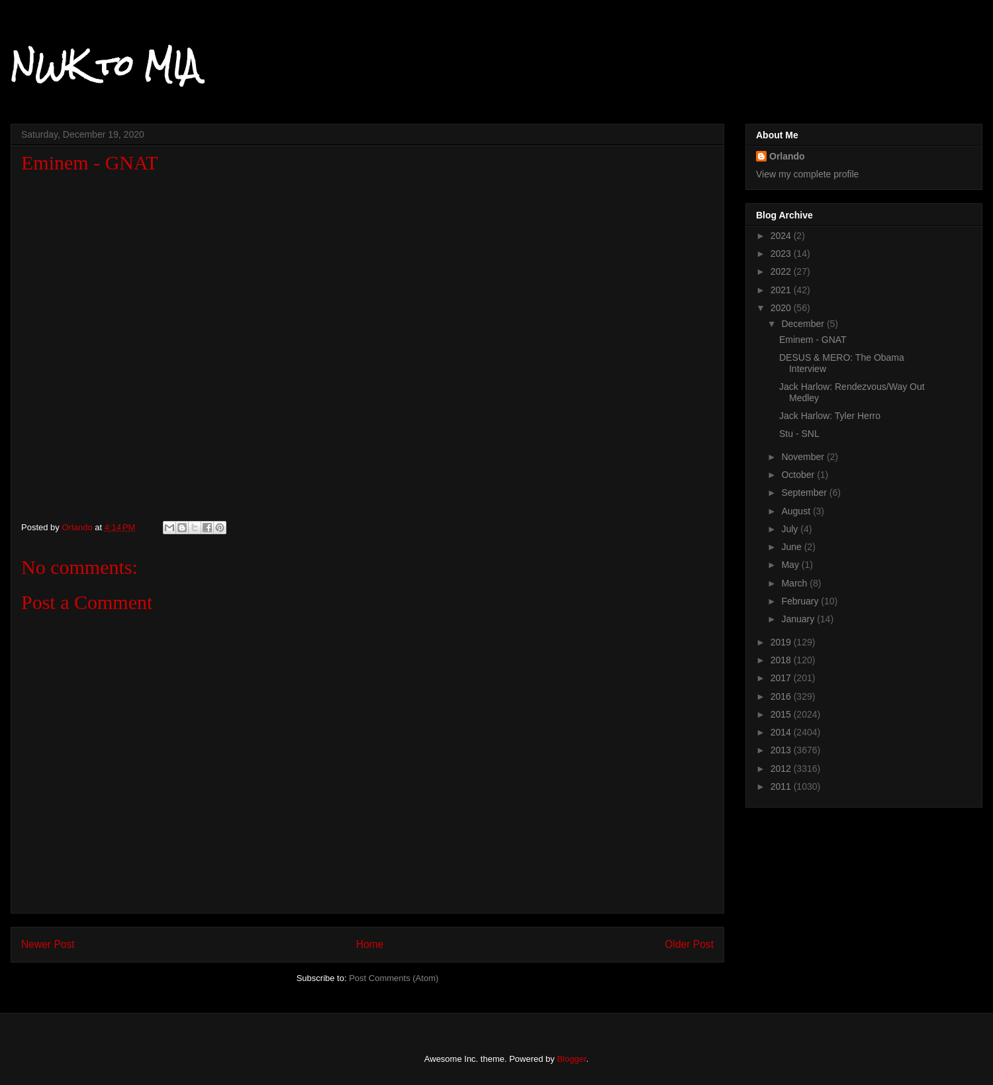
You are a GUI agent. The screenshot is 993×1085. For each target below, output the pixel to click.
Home (370, 944)
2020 (782, 308)
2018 (782, 660)
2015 (782, 714)
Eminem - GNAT (813, 339)
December (803, 323)
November (803, 456)
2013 (782, 750)
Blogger (571, 1059)
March (795, 583)
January (799, 619)
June (792, 547)
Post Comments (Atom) (393, 978)
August (796, 511)
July (790, 529)
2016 (782, 696)
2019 (782, 642)
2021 (782, 290)
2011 (782, 786)
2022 (782, 271)
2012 (782, 768)
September (805, 492)
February (801, 601)
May (791, 564)
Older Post (689, 944)
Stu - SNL (799, 433)
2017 (782, 678)
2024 (782, 235)
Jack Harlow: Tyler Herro (829, 415)
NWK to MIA (105, 65)
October (799, 474)
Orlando (787, 156)
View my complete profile (807, 174)
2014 (782, 732)
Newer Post (48, 944)
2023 (782, 253)
